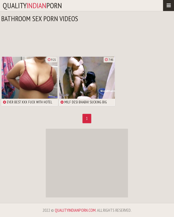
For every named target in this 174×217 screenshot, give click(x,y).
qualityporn (32, 5)
